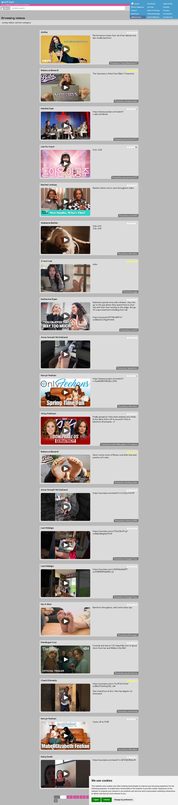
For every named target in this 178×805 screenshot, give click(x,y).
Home (136, 3)
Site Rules (151, 3)
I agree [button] (96, 800)
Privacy (166, 10)
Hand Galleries (153, 17)
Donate (166, 7)
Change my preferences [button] (123, 800)
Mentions (135, 13)
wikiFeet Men (136, 17)
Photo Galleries (137, 7)
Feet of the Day (153, 10)
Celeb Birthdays (153, 13)
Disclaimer (167, 13)
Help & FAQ (167, 3)
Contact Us (167, 17)
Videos (134, 10)
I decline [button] (106, 800)
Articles (150, 7)
